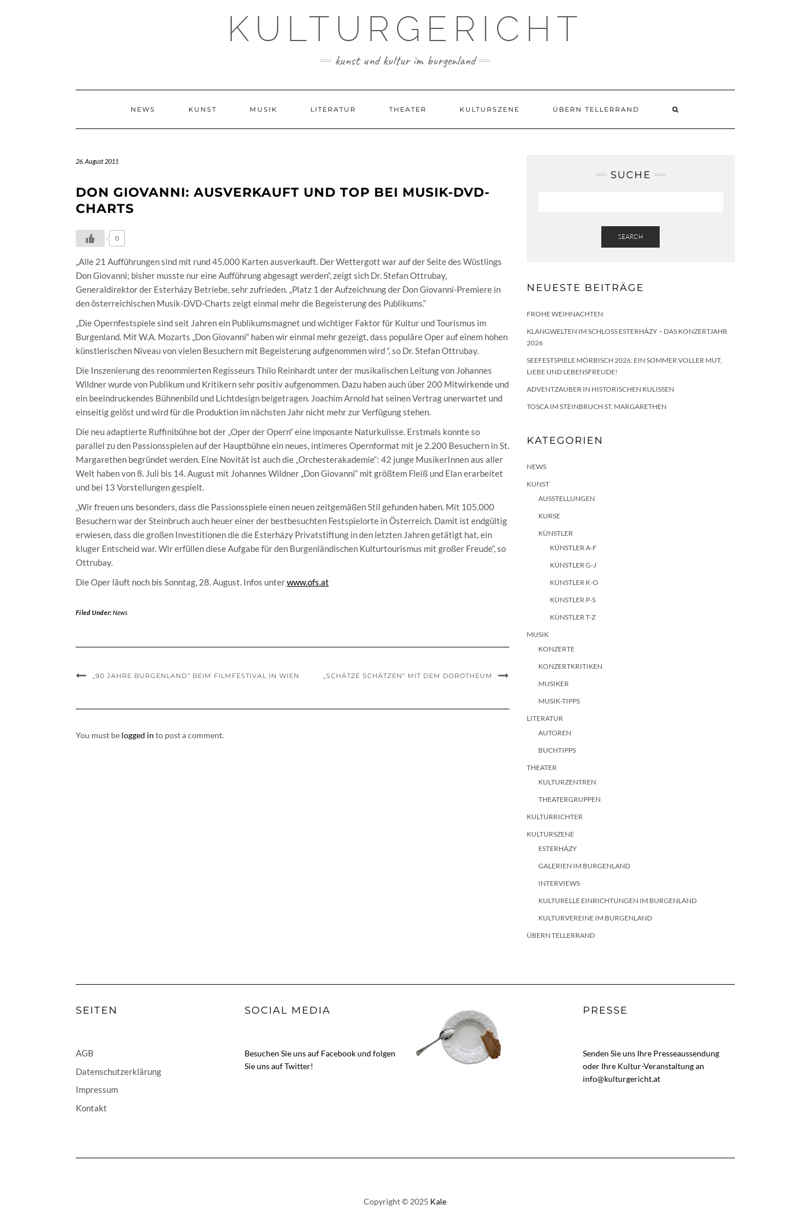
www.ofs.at (308, 582)
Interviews (559, 883)
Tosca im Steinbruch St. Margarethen (597, 406)
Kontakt (91, 1108)
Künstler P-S (573, 599)
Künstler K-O (574, 582)
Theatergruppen (569, 799)
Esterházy (557, 848)
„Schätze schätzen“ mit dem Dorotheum (408, 676)
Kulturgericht (405, 29)
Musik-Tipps (559, 701)
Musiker (553, 683)
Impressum (97, 1089)
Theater (408, 109)
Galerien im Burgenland (584, 865)
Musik (264, 109)
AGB (85, 1053)
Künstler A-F (573, 547)
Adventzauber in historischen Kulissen (600, 389)
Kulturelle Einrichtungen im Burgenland (617, 900)
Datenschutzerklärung (118, 1071)
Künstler (555, 533)
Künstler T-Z (573, 617)
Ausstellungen (566, 498)
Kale (438, 1201)
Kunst (202, 109)
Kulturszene (490, 109)
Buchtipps (557, 750)
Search (630, 237)
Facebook (338, 1053)
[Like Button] (90, 238)
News (143, 109)
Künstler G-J (573, 565)
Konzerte (556, 649)
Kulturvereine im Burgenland (595, 918)
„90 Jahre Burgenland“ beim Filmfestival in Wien (196, 676)
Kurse (549, 515)
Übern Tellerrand (596, 109)
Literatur (333, 109)
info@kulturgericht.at (621, 1079)
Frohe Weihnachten (565, 314)
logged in (137, 735)
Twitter (297, 1066)
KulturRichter (555, 816)
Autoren (554, 732)
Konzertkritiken (570, 666)
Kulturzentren (567, 782)
